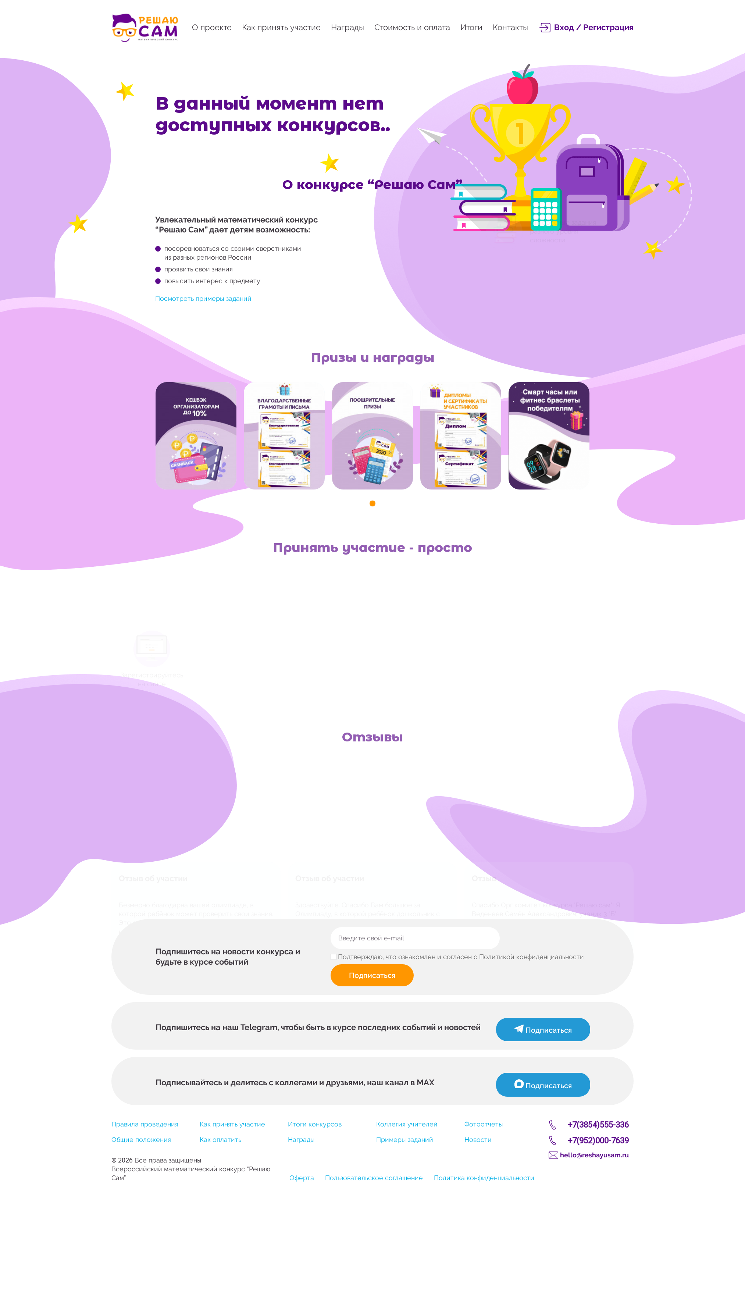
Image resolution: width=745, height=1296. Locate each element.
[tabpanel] (196, 435)
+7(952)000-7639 (598, 1140)
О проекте (212, 27)
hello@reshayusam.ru (594, 1155)
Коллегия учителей (407, 1124)
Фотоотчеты (483, 1124)
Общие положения (141, 1139)
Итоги (471, 27)
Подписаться (372, 975)
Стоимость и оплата (412, 27)
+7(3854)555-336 (598, 1124)
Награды (347, 27)
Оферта (301, 1178)
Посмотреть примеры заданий (203, 298)
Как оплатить (220, 1139)
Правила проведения (144, 1124)
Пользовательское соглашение (374, 1178)
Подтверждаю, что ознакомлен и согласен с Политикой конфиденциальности (461, 957)
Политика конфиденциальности (484, 1178)
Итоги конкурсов (315, 1124)
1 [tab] (372, 503)
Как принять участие (281, 27)
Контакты (510, 27)
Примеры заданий (404, 1139)
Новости (478, 1139)
